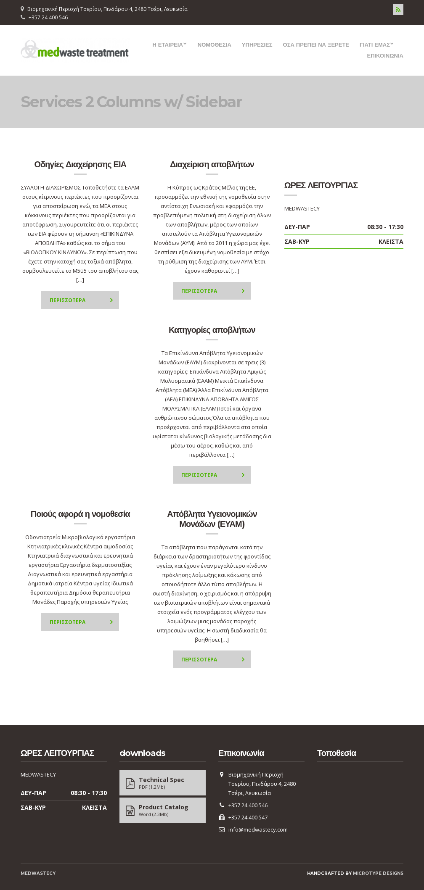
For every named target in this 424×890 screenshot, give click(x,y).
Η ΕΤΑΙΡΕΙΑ (167, 44)
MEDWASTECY (38, 873)
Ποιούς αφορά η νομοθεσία (80, 514)
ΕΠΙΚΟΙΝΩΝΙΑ (385, 55)
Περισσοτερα (67, 300)
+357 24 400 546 (48, 17)
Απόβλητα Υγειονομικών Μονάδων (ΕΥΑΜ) (212, 519)
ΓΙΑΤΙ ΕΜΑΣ (375, 44)
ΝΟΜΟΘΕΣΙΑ (214, 44)
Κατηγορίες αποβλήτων (212, 330)
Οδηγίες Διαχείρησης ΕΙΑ (80, 164)
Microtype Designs (378, 873)
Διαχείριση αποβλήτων (212, 164)
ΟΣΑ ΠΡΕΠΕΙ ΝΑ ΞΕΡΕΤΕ (316, 44)
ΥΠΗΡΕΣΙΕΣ (257, 44)
